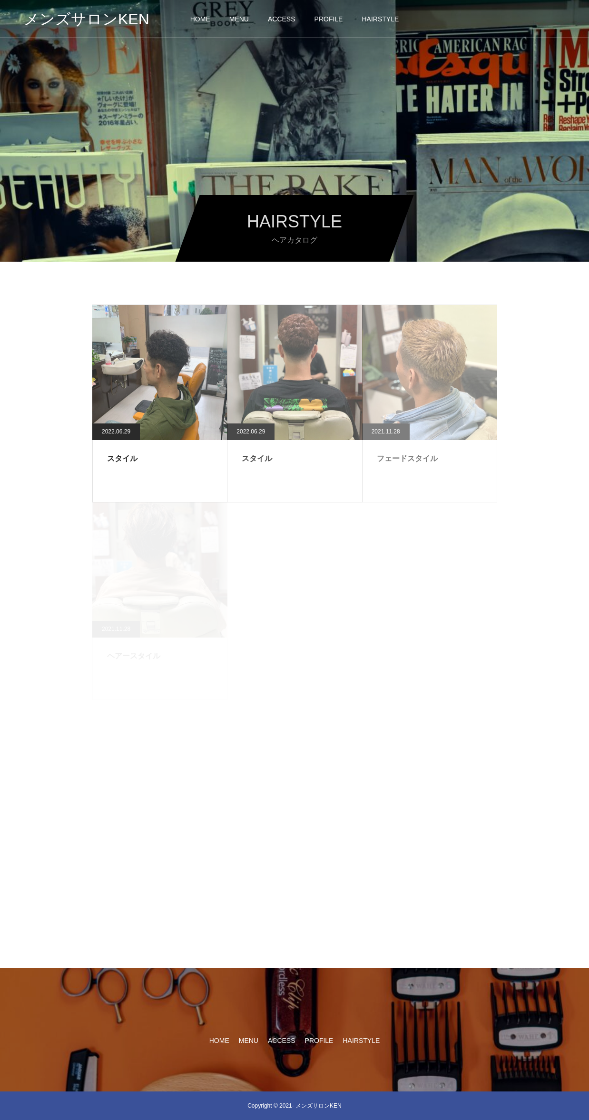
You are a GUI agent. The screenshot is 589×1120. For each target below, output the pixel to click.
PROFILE (328, 19)
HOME (200, 19)
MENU (239, 19)
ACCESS (281, 19)
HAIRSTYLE (380, 19)
